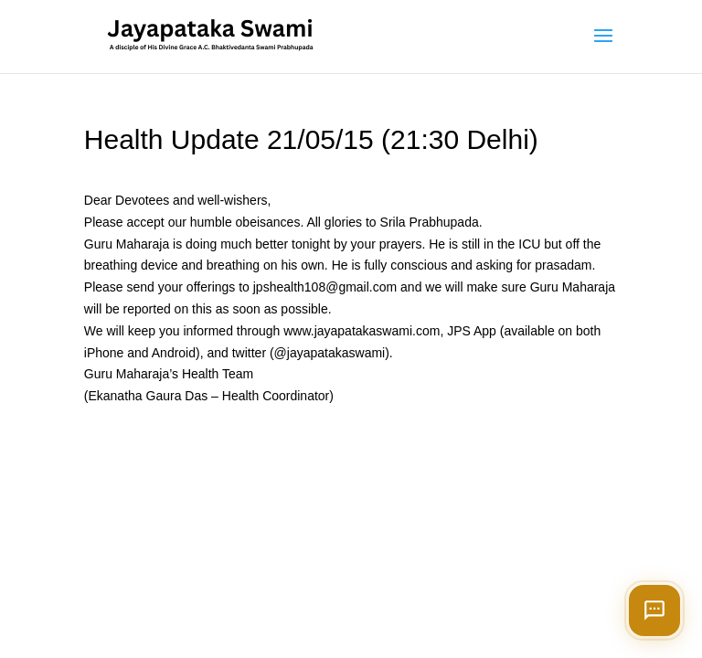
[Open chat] (654, 610)
